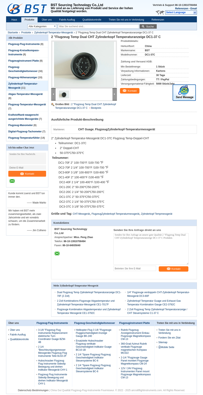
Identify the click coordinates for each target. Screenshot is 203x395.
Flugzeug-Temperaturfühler (24, 137)
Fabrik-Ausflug (67, 19)
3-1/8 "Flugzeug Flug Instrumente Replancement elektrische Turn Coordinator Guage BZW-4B (52, 336)
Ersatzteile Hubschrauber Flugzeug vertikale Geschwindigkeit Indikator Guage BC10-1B (94, 345)
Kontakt (27, 173)
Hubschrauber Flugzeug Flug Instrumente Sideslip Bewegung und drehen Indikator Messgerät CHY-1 (52, 365)
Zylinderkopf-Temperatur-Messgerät (53, 32)
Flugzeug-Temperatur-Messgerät (27, 104)
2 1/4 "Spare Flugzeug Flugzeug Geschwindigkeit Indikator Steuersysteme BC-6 (93, 357)
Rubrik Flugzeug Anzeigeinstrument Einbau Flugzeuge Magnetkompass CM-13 (136, 335)
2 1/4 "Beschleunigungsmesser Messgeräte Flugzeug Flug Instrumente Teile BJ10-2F (52, 351)
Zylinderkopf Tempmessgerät (156, 213)
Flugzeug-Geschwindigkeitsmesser (94, 323)
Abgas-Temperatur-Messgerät (25, 94)
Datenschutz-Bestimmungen (33, 390)
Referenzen (181, 8)
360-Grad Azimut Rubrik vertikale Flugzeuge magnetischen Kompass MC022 (134, 348)
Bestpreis (96, 108)
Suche (150, 26)
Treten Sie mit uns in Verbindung (126, 19)
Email (193, 8)
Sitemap (162, 342)
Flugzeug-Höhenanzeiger (22, 77)
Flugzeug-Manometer (20, 125)
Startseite (13, 32)
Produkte (29, 19)
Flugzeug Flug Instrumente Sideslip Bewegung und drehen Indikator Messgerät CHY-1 (53, 379)
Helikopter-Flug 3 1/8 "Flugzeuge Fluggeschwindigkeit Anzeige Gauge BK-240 (93, 333)
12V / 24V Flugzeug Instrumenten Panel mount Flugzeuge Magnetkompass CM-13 (136, 373)
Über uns (47, 19)
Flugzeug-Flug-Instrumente (24, 44)
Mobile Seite (166, 347)
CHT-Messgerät (81, 213)
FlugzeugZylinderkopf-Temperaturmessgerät (115, 213)
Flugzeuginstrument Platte (23, 60)
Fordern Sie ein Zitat (169, 337)
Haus (14, 19)
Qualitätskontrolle (91, 19)
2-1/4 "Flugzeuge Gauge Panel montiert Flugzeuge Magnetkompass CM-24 (135, 360)
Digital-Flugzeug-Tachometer (25, 131)
